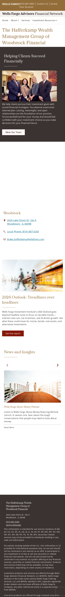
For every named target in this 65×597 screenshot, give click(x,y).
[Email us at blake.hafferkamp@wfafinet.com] (25, 239)
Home (5, 20)
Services (26, 20)
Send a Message (13, 525)
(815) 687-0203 (26, 3)
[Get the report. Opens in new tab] (13, 333)
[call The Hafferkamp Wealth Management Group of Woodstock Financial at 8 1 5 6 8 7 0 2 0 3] (23, 231)
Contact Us (42, 3)
